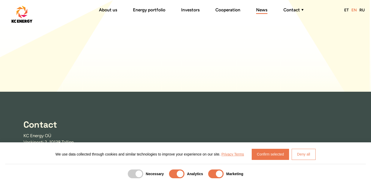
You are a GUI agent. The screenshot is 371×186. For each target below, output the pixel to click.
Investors (190, 9)
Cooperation (227, 9)
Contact (291, 9)
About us (108, 9)
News (261, 9)
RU (362, 9)
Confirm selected (270, 154)
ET (346, 9)
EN (354, 9)
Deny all (303, 154)
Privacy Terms (232, 154)
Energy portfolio (149, 9)
